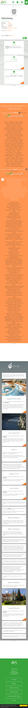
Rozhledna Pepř (14, 202)
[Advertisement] (14, 94)
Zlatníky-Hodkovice (14, 166)
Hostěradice (18, 131)
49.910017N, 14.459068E (12, 28)
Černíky (19, 125)
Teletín (21, 158)
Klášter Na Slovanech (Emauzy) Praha (14, 275)
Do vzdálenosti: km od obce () (12, 169)
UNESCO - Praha (14, 335)
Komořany (9, 138)
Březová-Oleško (19, 123)
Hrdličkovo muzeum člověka (14, 274)
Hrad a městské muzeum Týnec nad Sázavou (14, 232)
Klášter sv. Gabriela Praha (13, 289)
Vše (2, 179)
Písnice (14, 151)
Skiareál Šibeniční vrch (13, 290)
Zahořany (7, 18)
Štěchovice (18, 157)
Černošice (9, 26)
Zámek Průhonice (13, 228)
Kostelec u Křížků (16, 138)
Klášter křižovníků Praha (14, 338)
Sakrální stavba (14, 199)
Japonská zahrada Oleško (13, 204)
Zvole (21, 166)
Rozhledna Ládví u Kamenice (14, 220)
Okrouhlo (9, 23)
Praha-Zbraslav (18, 152)
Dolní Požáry (8, 129)
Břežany (7, 123)
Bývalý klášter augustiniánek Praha (13, 278)
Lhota (16, 142)
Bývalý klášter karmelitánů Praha (13, 319)
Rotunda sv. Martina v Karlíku (13, 237)
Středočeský (10, 24)
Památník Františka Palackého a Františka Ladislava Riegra (14, 300)
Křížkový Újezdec (14, 140)
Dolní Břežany (11, 128)
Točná (11, 160)
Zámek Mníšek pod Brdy (14, 248)
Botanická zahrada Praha (13, 271)
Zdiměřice (14, 164)
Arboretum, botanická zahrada (9, 188)
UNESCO (24, 179)
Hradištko (9, 132)
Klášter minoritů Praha (14, 341)
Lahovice (8, 142)
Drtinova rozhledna (14, 254)
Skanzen (18, 182)
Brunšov (9, 125)
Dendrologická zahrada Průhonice (14, 234)
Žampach (13, 163)
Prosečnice (8, 154)
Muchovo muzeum (13, 312)
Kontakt (14, 700)
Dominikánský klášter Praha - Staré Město (14, 321)
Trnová (7, 161)
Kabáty (6, 135)
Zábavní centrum (20, 196)
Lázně (10, 193)
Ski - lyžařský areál (11, 182)
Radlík (6, 155)
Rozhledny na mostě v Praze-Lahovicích (14, 218)
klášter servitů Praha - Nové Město (13, 260)
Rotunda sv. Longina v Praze (14, 280)
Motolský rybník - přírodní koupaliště (14, 318)
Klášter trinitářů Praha (14, 298)
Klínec (19, 137)
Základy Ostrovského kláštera (13, 207)
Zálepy (8, 163)
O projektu (14, 679)
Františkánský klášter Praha (14, 309)
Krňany (21, 140)
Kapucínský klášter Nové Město (13, 339)
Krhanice (7, 140)
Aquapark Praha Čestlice (14, 236)
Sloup (13, 157)
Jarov (19, 132)
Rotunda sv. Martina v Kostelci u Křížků (14, 210)
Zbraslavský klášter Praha (13, 216)
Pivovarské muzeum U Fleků (14, 293)
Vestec (11, 161)
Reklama (14, 683)
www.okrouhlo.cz (9, 30)
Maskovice (13, 145)
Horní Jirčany (10, 131)
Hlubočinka (14, 129)
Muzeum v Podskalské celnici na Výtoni (14, 265)
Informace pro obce (14, 687)
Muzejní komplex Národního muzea (14, 286)
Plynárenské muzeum (13, 252)
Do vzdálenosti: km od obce (9, 112)
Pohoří (18, 151)
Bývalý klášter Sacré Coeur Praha (14, 287)
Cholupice (13, 126)
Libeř (6, 143)
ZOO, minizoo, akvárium (10, 179)
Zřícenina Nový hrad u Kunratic (13, 226)
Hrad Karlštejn (19, 316)
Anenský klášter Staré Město (14, 324)
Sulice (17, 158)
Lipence (10, 143)
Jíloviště (20, 134)
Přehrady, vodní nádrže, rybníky (14, 185)
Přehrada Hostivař (13, 249)
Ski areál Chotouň (13, 205)
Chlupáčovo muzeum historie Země (14, 268)
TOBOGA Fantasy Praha (14, 307)
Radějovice (18, 154)
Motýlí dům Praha (9, 316)
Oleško (19, 148)
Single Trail (7, 196)
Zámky (3, 190)
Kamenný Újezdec (12, 137)
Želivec (19, 164)
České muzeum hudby (13, 330)
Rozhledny (19, 188)
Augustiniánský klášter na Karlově (13, 261)
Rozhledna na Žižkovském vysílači (13, 292)
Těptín (7, 160)
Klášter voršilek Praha (14, 304)
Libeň (20, 142)
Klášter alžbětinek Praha (14, 269)
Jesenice (7, 134)
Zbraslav (8, 164)
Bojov (17, 122)
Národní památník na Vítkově (13, 332)
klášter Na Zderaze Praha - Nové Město (14, 283)
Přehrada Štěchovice (14, 213)
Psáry (13, 154)
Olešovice (11, 149)
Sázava (17, 155)
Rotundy (24, 190)
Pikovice (9, 151)
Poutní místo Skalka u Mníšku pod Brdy (14, 245)
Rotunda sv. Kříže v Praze (13, 310)
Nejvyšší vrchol (16, 193)
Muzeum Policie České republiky (14, 263)
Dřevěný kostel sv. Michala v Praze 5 (14, 303)
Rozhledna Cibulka (13, 281)
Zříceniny (8, 190)
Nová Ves (21, 146)
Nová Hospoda (14, 146)
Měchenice (19, 145)
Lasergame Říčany (13, 257)
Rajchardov (11, 155)
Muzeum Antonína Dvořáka (14, 277)
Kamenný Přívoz (19, 135)
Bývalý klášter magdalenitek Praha (13, 327)
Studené (13, 158)
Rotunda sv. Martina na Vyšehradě (13, 255)
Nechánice (7, 146)
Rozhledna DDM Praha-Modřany (14, 225)
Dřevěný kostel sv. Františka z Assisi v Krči (14, 239)
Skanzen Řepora (14, 272)
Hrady (24, 188)
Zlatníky (7, 166)
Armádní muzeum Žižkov (13, 325)
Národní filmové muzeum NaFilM (13, 306)
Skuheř (9, 157)
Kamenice (11, 135)
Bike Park (23, 193)
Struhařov (7, 158)
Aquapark (19, 179)
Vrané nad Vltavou (18, 161)
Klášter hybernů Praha (13, 333)
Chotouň (19, 126)
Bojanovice (12, 122)
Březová (12, 123)
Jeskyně (5, 193)
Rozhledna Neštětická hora (13, 258)
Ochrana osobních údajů (14, 696)
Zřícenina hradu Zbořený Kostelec (13, 222)
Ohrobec (9, 148)
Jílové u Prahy (13, 134)
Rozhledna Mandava (14, 214)
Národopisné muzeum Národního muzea (14, 296)
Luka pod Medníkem (18, 143)
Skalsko (21, 155)
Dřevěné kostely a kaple (16, 190)
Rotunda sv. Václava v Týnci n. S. (14, 230)
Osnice (16, 149)
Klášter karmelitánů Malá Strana (13, 336)
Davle (6, 128)
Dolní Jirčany (19, 128)
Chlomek (8, 126)
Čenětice (14, 125)
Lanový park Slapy (13, 251)
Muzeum (13, 196)
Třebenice (16, 160)
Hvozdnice (14, 132)
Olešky (6, 149)
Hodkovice (21, 129)
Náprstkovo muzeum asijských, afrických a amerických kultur (14, 314)
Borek (21, 122)
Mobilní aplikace (14, 692)
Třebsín (21, 160)
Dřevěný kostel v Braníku (13, 243)
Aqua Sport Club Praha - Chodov (14, 242)
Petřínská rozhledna (14, 328)
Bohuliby (7, 122)
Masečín (8, 145)
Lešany (12, 142)
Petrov (20, 149)
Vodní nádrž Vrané (13, 208)
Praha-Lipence (9, 152)
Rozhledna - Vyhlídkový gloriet (13, 223)
